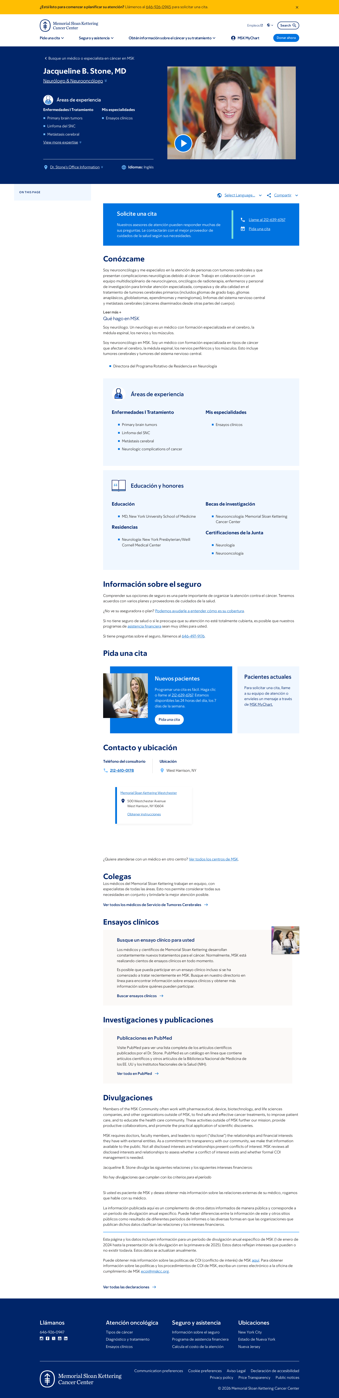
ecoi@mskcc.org (155, 1271)
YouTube (59, 1338)
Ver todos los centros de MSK (213, 859)
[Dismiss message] (297, 7)
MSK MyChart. (261, 704)
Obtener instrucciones (144, 814)
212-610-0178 (122, 770)
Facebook (47, 1338)
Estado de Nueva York (256, 1339)
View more (62, 142)
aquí (255, 1260)
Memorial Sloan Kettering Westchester (148, 793)
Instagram (41, 1338)
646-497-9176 (193, 636)
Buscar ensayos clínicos (137, 995)
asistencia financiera (144, 626)
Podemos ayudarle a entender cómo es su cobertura (199, 611)
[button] (270, 25)
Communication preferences (158, 1371)
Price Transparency (254, 1377)
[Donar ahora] (286, 38)
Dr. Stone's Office (77, 167)
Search (288, 25)
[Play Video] (183, 143)
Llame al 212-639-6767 (267, 220)
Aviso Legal (236, 1371)
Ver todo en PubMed (134, 1073)
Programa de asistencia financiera (200, 1339)
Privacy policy (221, 1377)
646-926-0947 (52, 1332)
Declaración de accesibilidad (275, 1371)
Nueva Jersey (249, 1346)
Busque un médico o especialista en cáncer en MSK (91, 58)
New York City (250, 1332)
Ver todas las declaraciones (126, 1287)
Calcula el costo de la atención (198, 1346)
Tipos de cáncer (119, 1332)
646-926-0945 (158, 7)
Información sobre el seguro (196, 1332)
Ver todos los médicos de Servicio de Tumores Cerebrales (152, 905)
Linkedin (65, 1338)
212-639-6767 (182, 695)
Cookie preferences (205, 1371)
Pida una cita (259, 228)
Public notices (287, 1377)
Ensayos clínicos (119, 1346)
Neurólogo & (75, 81)
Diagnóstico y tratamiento (128, 1339)
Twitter (53, 1338)
